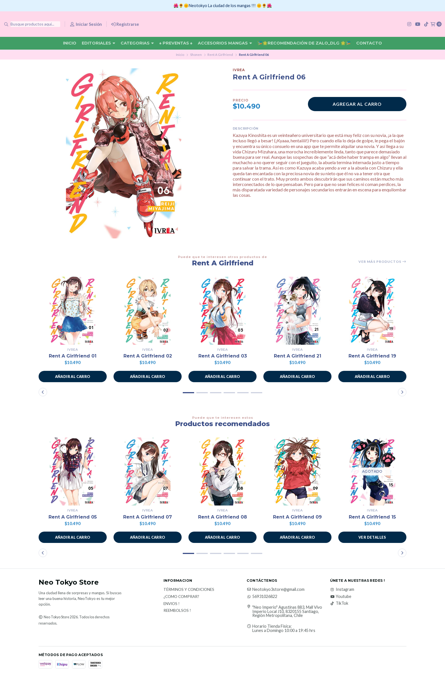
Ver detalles (372, 537)
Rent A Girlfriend (220, 54)
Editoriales (98, 43)
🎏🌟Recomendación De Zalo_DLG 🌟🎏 (304, 43)
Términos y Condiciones (188, 590)
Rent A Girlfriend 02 (147, 356)
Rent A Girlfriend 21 (297, 356)
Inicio (69, 43)
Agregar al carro (357, 104)
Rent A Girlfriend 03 (222, 356)
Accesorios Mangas (225, 43)
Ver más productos (382, 261)
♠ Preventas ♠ (175, 43)
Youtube (340, 596)
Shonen (196, 54)
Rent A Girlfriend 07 (147, 517)
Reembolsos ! (177, 611)
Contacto (369, 43)
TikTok (339, 603)
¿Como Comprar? (181, 597)
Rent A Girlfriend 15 (372, 517)
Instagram (342, 589)
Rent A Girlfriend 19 (372, 356)
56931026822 (262, 596)
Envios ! (171, 604)
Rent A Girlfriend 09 (297, 517)
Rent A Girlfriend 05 (73, 517)
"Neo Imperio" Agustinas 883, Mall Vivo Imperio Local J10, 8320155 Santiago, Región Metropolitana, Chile (287, 611)
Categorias (137, 43)
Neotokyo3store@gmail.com (276, 589)
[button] (73, 376)
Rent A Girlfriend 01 (72, 356)
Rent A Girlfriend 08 (222, 517)
